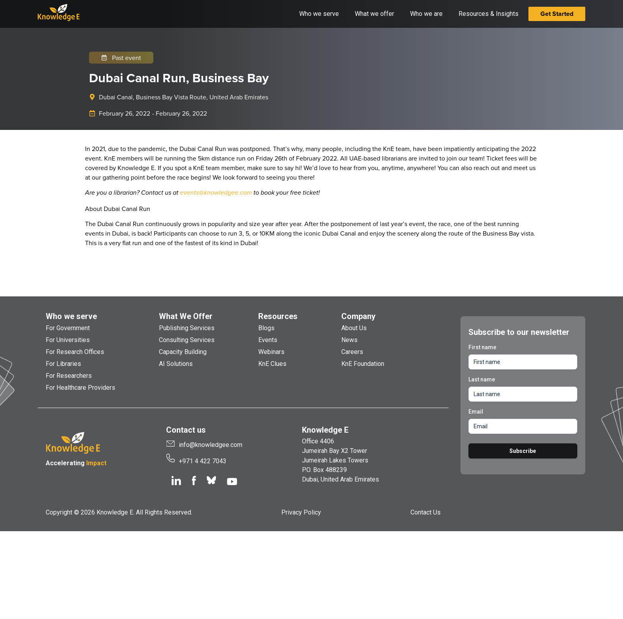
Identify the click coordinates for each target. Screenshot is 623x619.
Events (267, 340)
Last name (481, 379)
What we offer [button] (374, 13)
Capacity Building (183, 352)
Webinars (271, 352)
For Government (68, 328)
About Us (354, 328)
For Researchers (69, 375)
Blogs (266, 328)
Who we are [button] (426, 13)
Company (358, 316)
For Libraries (63, 364)
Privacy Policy (301, 512)
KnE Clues (272, 364)
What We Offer (186, 316)
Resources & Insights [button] (489, 13)
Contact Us (425, 512)
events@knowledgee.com (216, 193)
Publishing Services (187, 328)
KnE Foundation (362, 364)
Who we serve (71, 316)
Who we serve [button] (319, 13)
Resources (278, 316)
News (349, 340)
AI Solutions (176, 364)
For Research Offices (75, 352)
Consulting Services (187, 340)
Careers (352, 352)
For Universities (68, 340)
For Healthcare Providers (80, 387)
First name (482, 347)
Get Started (556, 13)
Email (475, 411)
